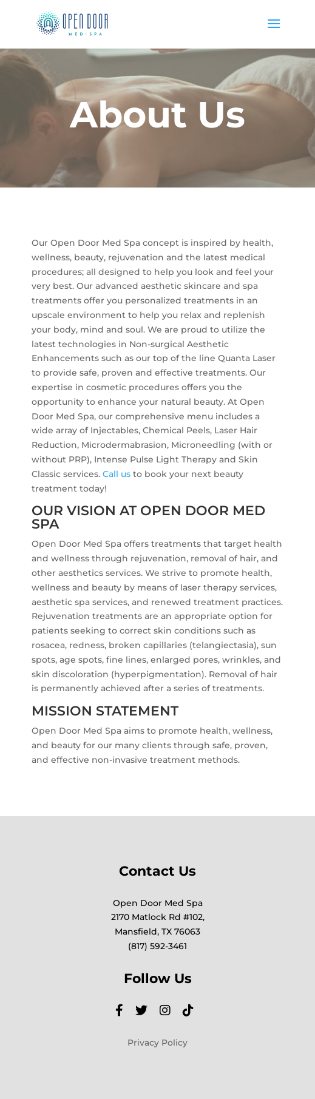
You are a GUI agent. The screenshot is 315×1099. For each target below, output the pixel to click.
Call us (116, 473)
